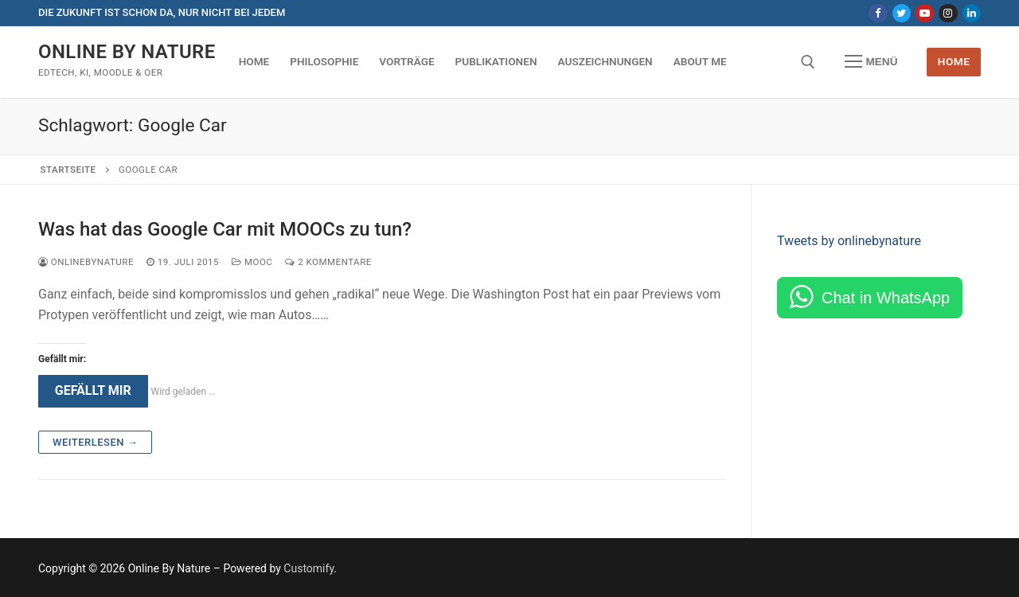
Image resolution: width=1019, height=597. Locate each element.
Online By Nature (127, 52)
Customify (308, 568)
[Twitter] (901, 13)
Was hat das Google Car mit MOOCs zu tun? (225, 229)
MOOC (252, 261)
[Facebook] (878, 13)
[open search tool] (808, 62)
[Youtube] (925, 13)
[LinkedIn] (971, 13)
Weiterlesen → (95, 442)
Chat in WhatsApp (886, 297)
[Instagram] (948, 13)
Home (954, 61)
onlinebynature (86, 261)
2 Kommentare (328, 261)
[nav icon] (871, 62)
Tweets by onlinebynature (849, 240)
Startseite (68, 169)
